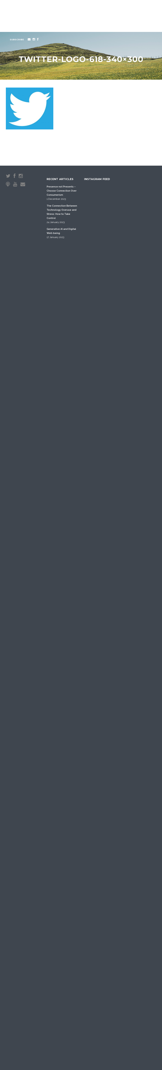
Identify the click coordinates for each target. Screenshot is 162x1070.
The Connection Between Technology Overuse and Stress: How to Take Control (62, 212)
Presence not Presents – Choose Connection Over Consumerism (62, 190)
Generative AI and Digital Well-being (61, 231)
